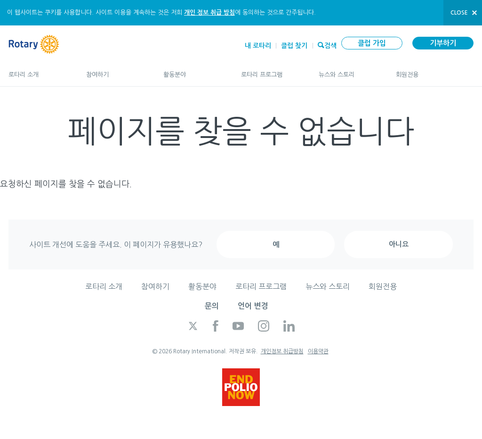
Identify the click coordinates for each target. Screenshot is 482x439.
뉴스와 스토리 (348, 70)
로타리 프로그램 (270, 70)
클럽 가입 (372, 43)
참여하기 (115, 70)
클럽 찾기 (294, 45)
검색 (330, 45)
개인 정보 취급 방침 (209, 12)
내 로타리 (258, 45)
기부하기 (443, 43)
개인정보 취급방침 (282, 351)
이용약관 (318, 351)
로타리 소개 (37, 70)
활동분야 (192, 70)
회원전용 (435, 70)
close (459, 13)
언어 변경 (253, 305)
